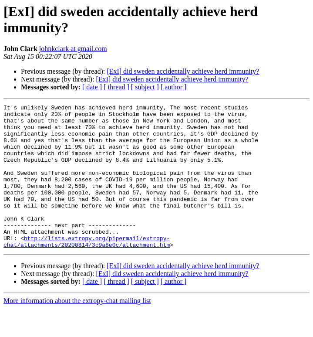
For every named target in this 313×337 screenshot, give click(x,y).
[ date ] (92, 87)
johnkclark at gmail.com (73, 48)
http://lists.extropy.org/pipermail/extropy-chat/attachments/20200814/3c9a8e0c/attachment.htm (86, 269)
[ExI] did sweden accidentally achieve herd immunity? (183, 71)
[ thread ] (116, 87)
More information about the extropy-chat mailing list (77, 329)
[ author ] (174, 87)
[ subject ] (145, 87)
